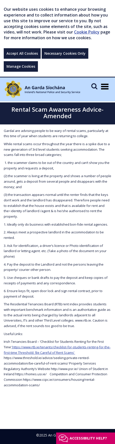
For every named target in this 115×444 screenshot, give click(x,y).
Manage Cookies (20, 66)
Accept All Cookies (22, 53)
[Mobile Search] (94, 86)
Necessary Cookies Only (65, 53)
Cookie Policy (87, 32)
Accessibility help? (88, 438)
